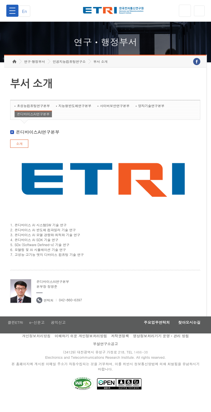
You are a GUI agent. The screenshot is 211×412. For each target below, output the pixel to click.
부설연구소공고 (105, 356)
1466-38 (142, 364)
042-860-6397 (70, 311)
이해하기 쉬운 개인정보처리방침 (81, 348)
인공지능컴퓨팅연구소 (69, 73)
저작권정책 (120, 348)
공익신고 (59, 334)
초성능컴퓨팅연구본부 (33, 117)
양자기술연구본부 (151, 117)
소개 (19, 155)
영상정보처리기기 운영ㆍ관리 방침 (161, 348)
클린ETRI (14, 334)
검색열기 (199, 11)
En (26, 11)
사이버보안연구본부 (114, 117)
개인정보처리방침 (36, 348)
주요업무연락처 (151, 334)
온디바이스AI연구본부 (33, 125)
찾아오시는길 (187, 334)
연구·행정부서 (34, 73)
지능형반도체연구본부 (74, 117)
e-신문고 (37, 334)
